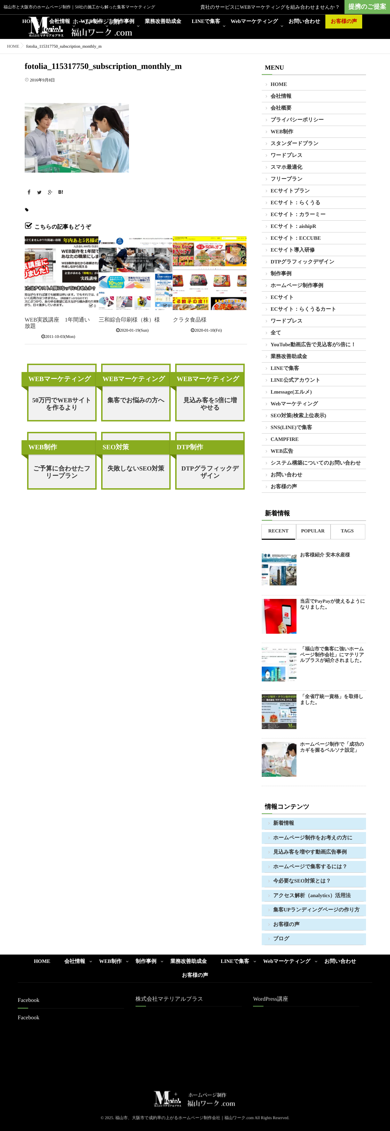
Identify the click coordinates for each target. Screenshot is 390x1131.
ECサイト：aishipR (293, 226)
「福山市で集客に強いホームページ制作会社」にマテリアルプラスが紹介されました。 (332, 655)
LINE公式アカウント (295, 380)
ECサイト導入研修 (293, 250)
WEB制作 (92, 21)
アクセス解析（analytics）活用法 (312, 896)
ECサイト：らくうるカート (303, 309)
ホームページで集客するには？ (310, 867)
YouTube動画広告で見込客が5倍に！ (313, 345)
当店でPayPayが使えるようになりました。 (332, 604)
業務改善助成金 (163, 21)
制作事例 (124, 21)
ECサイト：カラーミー (298, 214)
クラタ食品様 (189, 320)
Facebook (28, 1018)
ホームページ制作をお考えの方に (312, 838)
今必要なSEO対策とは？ (302, 881)
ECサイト (282, 297)
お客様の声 (344, 21)
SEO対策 (116, 447)
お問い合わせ (304, 21)
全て (276, 333)
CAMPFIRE (285, 439)
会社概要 (281, 108)
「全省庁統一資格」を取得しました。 (332, 699)
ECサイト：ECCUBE (296, 238)
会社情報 (59, 21)
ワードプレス (287, 155)
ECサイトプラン (290, 191)
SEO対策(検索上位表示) (298, 416)
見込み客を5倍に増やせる (210, 404)
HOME (30, 21)
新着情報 (283, 823)
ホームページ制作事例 (297, 285)
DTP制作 (190, 447)
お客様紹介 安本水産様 (325, 555)
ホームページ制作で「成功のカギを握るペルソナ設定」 (332, 747)
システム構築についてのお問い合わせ (316, 463)
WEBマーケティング (60, 379)
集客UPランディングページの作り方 (316, 910)
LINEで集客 (206, 21)
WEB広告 (282, 451)
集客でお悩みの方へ (135, 400)
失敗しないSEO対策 (135, 468)
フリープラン (287, 179)
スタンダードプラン (295, 144)
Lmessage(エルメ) (291, 392)
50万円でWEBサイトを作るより (61, 404)
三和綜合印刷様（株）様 (129, 320)
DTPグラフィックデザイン (210, 472)
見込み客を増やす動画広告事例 (310, 852)
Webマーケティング (254, 21)
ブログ (281, 939)
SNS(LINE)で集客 (291, 427)
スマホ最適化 (286, 167)
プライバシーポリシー (297, 120)
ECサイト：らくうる (295, 203)
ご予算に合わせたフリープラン (61, 472)
